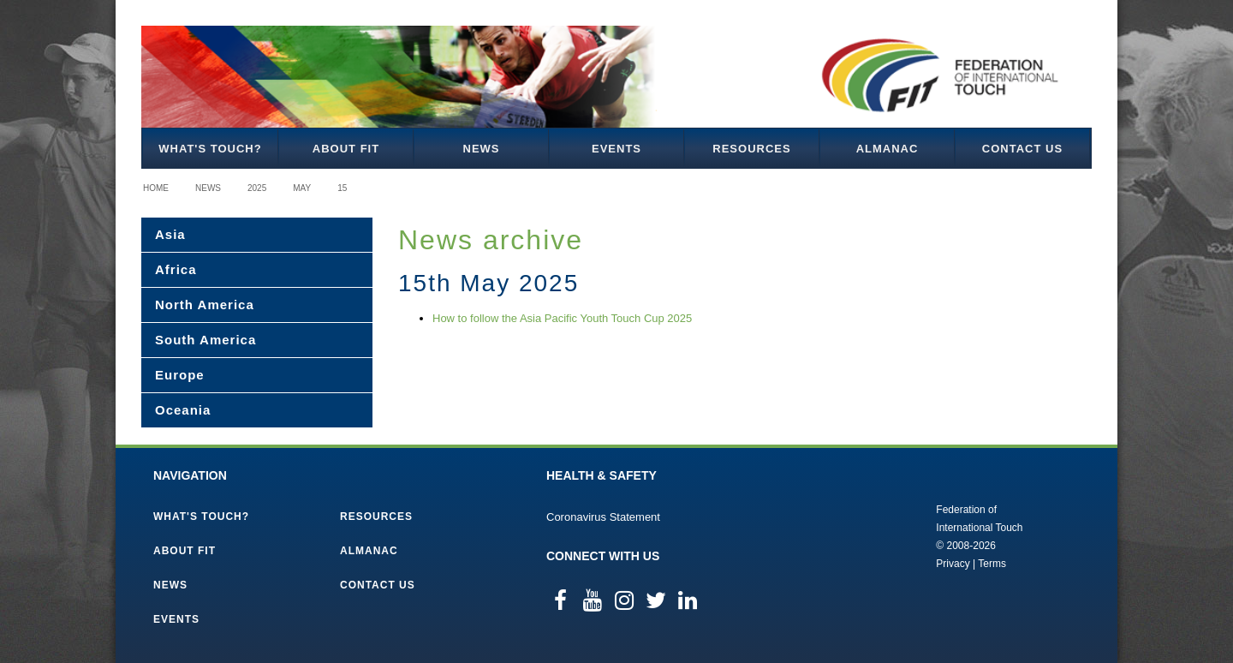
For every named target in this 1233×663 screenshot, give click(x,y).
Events (616, 148)
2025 (256, 188)
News (481, 148)
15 (342, 188)
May (302, 188)
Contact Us (1022, 148)
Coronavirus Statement (603, 517)
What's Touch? (209, 148)
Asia (170, 234)
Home (156, 188)
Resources (751, 148)
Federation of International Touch (865, 535)
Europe (180, 374)
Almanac (887, 148)
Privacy (952, 564)
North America (204, 304)
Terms (992, 564)
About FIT (346, 148)
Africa (176, 269)
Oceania (183, 410)
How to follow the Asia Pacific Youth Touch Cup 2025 (562, 318)
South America (205, 339)
